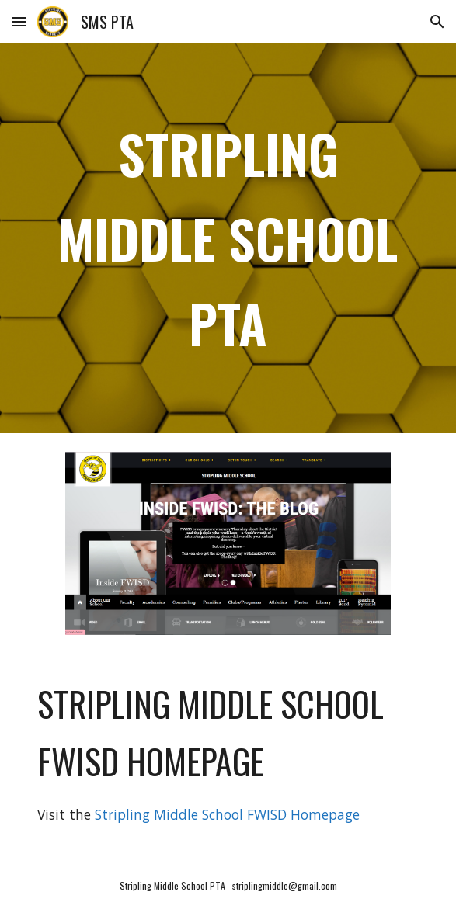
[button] (18, 21)
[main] (228, 238)
